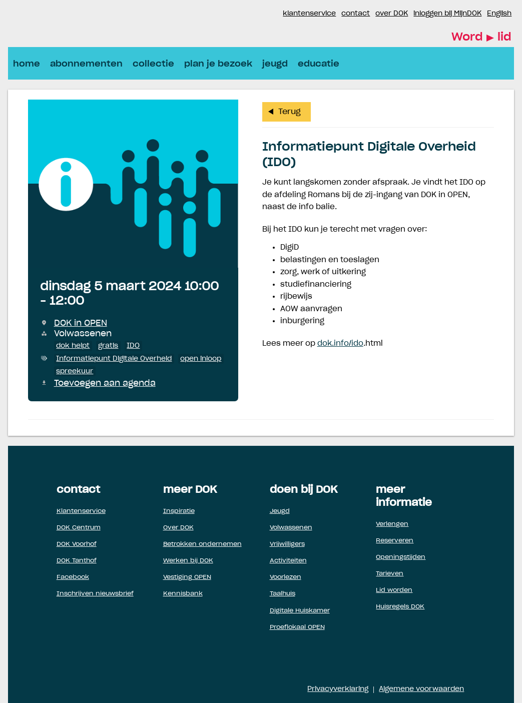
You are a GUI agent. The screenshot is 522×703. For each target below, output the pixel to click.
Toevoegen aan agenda (105, 383)
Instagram (275, 14)
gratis (108, 345)
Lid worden (394, 590)
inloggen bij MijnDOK (447, 14)
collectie (153, 64)
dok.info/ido (340, 343)
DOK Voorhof (77, 544)
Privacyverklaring (337, 689)
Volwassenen (291, 527)
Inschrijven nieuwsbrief (95, 593)
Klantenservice (81, 511)
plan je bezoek (218, 64)
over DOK (391, 14)
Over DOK (178, 527)
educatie (318, 64)
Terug (289, 112)
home (26, 64)
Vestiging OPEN (187, 577)
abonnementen (86, 64)
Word (481, 38)
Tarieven (389, 573)
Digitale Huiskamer (300, 610)
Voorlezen (285, 577)
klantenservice (309, 14)
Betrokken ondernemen (202, 544)
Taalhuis (282, 593)
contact (355, 14)
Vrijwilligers (287, 544)
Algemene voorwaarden (421, 689)
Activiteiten (288, 560)
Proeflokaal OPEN (297, 627)
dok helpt (73, 345)
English (499, 14)
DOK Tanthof (77, 560)
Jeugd (280, 511)
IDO (133, 345)
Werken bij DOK (188, 560)
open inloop (200, 358)
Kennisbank (183, 593)
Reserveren (394, 540)
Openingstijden (400, 557)
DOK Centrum (79, 527)
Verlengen (392, 524)
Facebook (263, 14)
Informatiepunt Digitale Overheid (114, 358)
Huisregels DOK (400, 606)
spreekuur (74, 371)
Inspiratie (179, 511)
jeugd (275, 64)
